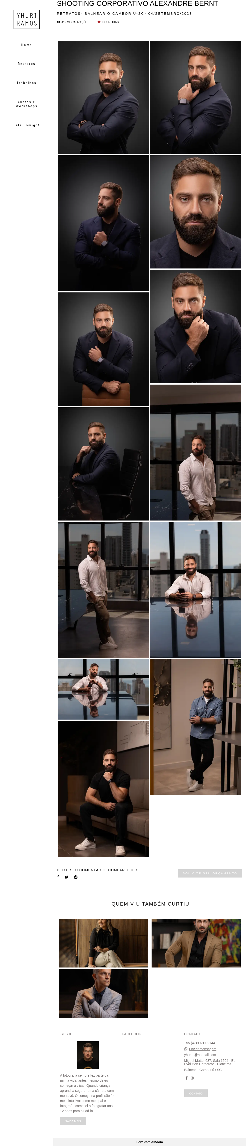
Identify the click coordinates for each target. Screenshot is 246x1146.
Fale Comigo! (27, 125)
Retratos (26, 64)
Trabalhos (26, 83)
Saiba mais (73, 1121)
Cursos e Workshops (26, 104)
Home (26, 45)
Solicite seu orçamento (210, 873)
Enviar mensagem (202, 1049)
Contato (196, 1093)
